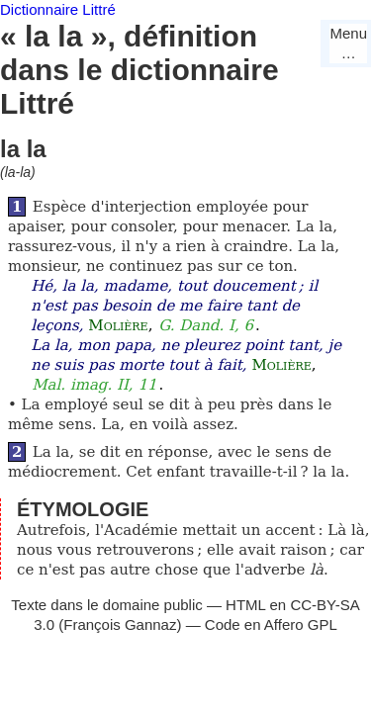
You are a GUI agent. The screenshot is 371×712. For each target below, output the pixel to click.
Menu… (348, 43)
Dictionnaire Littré (58, 9)
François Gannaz (119, 624)
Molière (117, 325)
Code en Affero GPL (271, 624)
